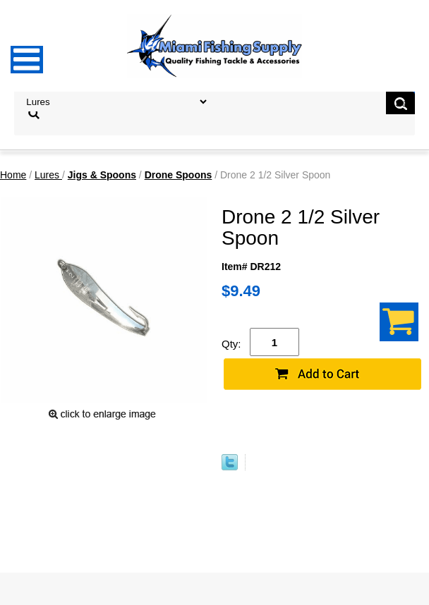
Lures (48, 175)
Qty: (231, 344)
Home (13, 175)
